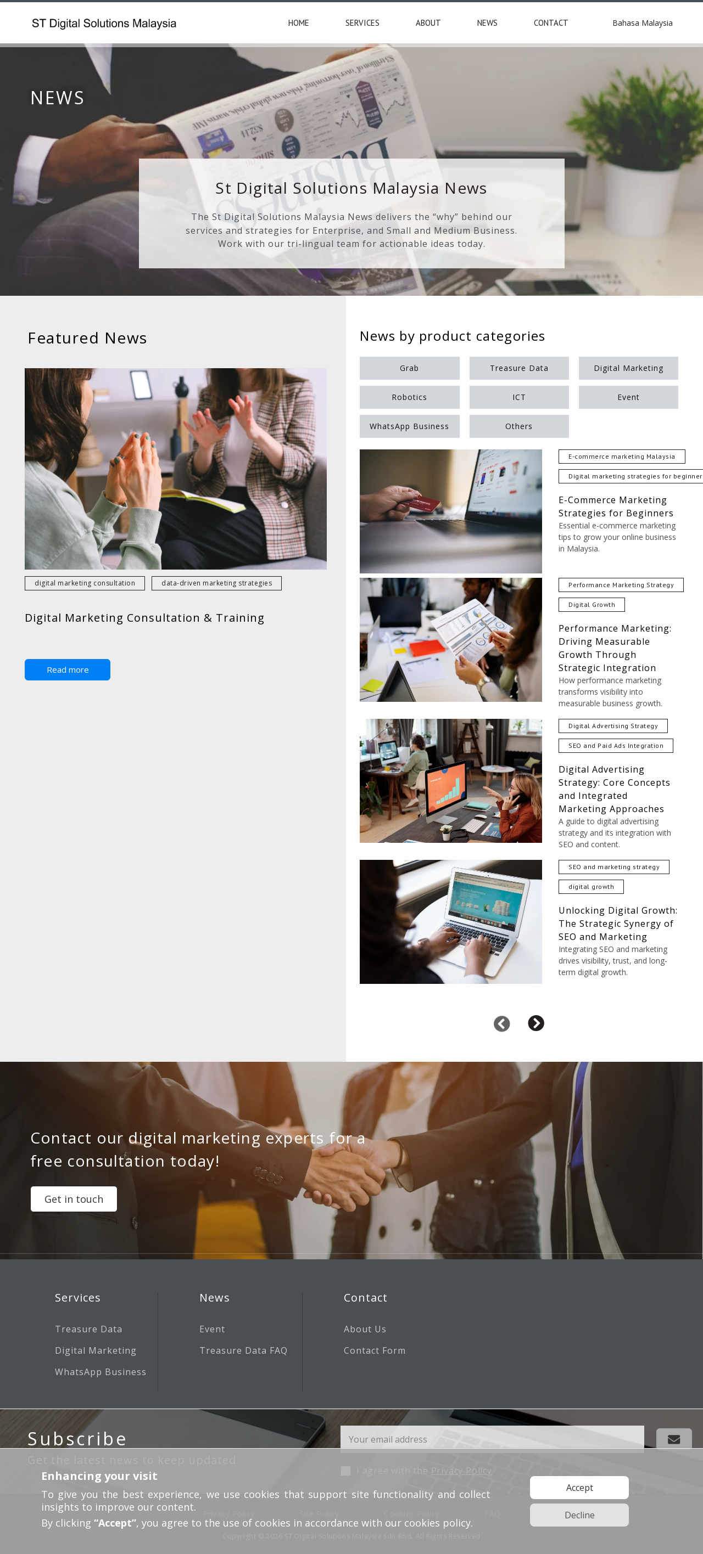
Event (212, 1329)
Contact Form (375, 1350)
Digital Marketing (96, 1350)
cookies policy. (438, 1522)
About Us (365, 1329)
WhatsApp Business (101, 1372)
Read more (68, 669)
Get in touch (73, 1199)
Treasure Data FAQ (243, 1350)
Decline (580, 1515)
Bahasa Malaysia (642, 23)
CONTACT (551, 23)
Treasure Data (88, 1329)
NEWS (487, 23)
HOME (298, 23)
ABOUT (428, 23)
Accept (579, 1488)
